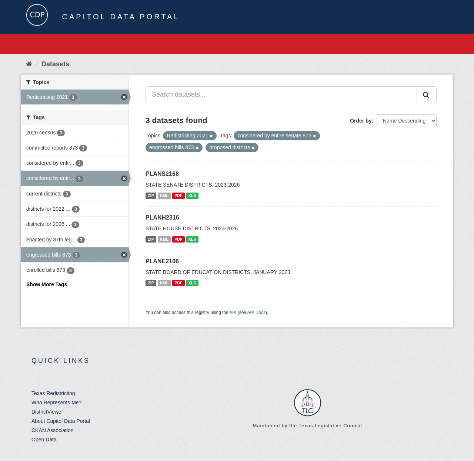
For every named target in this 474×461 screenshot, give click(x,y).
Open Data (44, 439)
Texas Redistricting (53, 393)
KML (164, 195)
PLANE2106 (162, 261)
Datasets (55, 64)
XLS (192, 195)
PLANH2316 (162, 217)
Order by (360, 121)
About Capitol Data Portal (60, 421)
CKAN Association (52, 430)
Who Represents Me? (56, 402)
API (232, 312)
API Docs (256, 312)
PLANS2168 (162, 174)
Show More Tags (46, 284)
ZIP (151, 195)
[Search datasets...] (281, 94)
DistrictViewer (47, 412)
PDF (178, 195)
